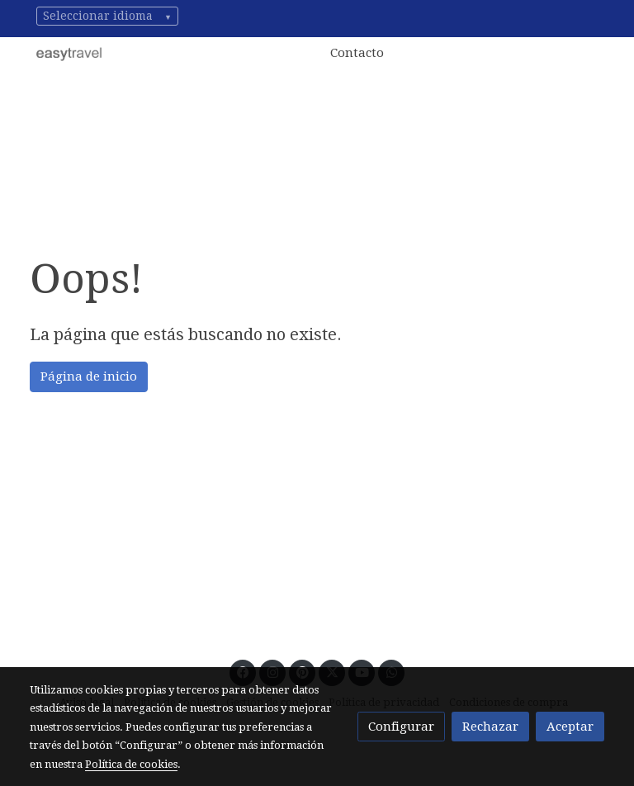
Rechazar (490, 726)
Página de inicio (88, 376)
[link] (69, 53)
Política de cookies (131, 764)
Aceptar (570, 726)
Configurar (401, 726)
